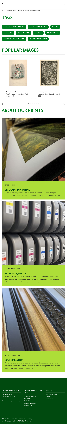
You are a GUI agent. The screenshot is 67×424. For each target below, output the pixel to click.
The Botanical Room (38, 39)
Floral (55, 27)
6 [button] (38, 103)
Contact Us (27, 401)
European (8, 33)
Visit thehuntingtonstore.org (11, 401)
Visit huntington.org (52, 394)
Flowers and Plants (38, 27)
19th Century (52, 33)
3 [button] (32, 103)
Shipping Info (28, 405)
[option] (18, 78)
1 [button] (28, 103)
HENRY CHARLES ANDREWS (14, 10)
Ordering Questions (30, 403)
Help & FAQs (28, 399)
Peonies (38, 33)
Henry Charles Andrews (14, 27)
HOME (3, 10)
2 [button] (30, 103)
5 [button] (36, 103)
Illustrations (23, 33)
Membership (50, 399)
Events (48, 396)
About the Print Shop (30, 396)
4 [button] (34, 103)
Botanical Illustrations (14, 39)
